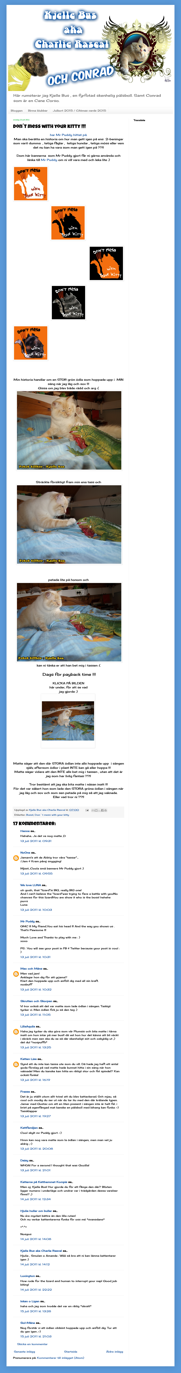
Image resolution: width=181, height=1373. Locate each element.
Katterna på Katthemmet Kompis (43, 1182)
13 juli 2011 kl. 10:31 (35, 957)
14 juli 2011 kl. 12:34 (35, 1199)
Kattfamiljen (29, 1127)
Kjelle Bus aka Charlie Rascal (41, 1250)
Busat (29, 814)
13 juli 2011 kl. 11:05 (35, 1014)
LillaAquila (27, 1026)
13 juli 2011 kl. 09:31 (36, 841)
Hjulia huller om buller (36, 1211)
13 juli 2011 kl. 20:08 (36, 1148)
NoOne (25, 852)
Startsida (70, 1351)
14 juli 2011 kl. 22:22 (36, 1289)
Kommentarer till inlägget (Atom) (60, 1357)
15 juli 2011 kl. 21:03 (36, 1336)
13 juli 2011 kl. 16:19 (35, 1080)
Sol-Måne (27, 1322)
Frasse (25, 1091)
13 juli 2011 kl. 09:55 (36, 873)
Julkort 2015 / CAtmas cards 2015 (79, 110)
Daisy (24, 1160)
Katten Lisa (28, 1059)
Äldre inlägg (114, 1351)
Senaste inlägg (24, 1351)
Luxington (27, 1276)
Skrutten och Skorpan (36, 1001)
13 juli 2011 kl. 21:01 (35, 1170)
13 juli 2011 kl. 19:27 (35, 1116)
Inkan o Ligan (29, 1301)
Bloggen (17, 110)
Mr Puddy (49, 160)
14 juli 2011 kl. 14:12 (35, 1264)
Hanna (25, 831)
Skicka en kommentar (32, 1344)
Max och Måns (31, 968)
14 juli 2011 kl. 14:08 (35, 1239)
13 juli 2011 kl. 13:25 (35, 1047)
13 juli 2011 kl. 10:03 (36, 909)
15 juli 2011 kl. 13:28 (35, 1311)
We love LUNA (30, 885)
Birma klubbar (37, 110)
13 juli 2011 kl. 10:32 (36, 989)
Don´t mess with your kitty (52, 814)
